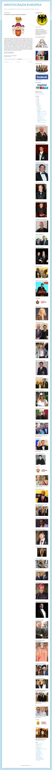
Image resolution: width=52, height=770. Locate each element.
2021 (37, 99)
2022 (37, 98)
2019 (37, 102)
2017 (37, 104)
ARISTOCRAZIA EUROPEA (22, 4)
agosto (38, 110)
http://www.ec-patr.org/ (7, 56)
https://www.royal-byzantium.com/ (9, 53)
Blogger (30, 765)
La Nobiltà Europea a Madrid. (41, 119)
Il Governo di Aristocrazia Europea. (41, 122)
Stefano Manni (38, 760)
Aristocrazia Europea (39, 92)
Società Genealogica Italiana (40, 759)
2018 (37, 103)
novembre (38, 106)
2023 (37, 97)
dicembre (38, 105)
